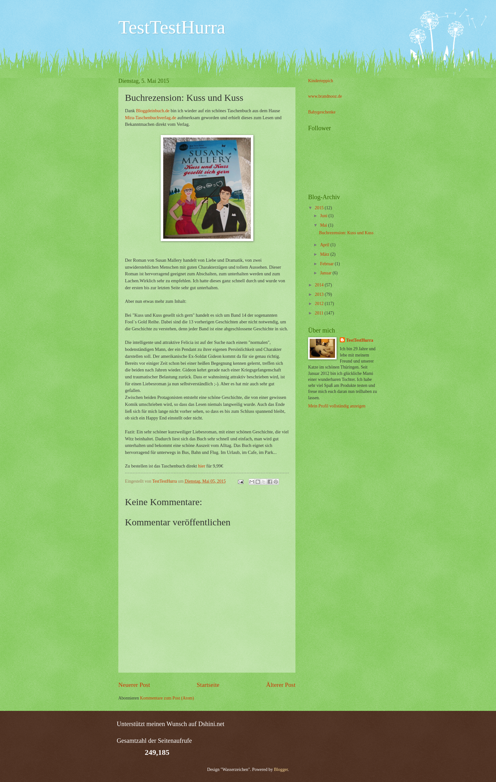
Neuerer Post (134, 684)
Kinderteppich (320, 80)
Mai (324, 225)
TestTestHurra (171, 27)
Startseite (208, 684)
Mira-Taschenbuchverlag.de (150, 117)
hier (202, 465)
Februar (327, 263)
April (325, 244)
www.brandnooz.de (325, 96)
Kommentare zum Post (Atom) (167, 698)
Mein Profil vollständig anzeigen (336, 406)
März (325, 254)
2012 (320, 303)
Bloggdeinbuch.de (153, 110)
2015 (320, 207)
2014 (320, 285)
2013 (320, 294)
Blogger (281, 769)
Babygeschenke (322, 112)
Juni (324, 215)
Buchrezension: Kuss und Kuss (346, 232)
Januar (326, 273)
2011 (320, 313)
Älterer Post (280, 684)
